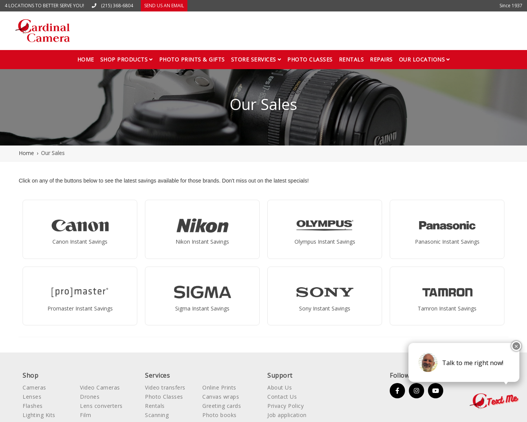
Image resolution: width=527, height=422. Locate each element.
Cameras (34, 387)
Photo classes (310, 59)
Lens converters (101, 405)
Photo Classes (164, 396)
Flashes (33, 405)
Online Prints (219, 387)
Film (85, 415)
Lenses (32, 396)
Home (85, 59)
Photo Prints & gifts (192, 59)
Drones (89, 396)
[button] (126, 59)
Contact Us (282, 396)
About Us (279, 387)
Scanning (157, 415)
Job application (287, 415)
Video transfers (165, 387)
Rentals (351, 59)
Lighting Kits (39, 415)
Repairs (381, 59)
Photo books (219, 415)
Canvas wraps (220, 396)
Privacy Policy (285, 405)
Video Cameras (100, 387)
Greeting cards (221, 405)
